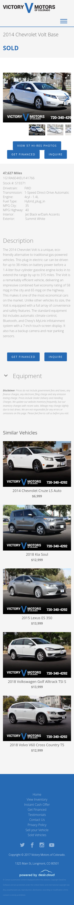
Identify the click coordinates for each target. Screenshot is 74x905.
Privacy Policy (37, 825)
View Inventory (37, 799)
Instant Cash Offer (37, 804)
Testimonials (37, 815)
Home (37, 794)
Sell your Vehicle (37, 830)
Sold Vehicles (37, 835)
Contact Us (37, 819)
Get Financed (37, 809)
